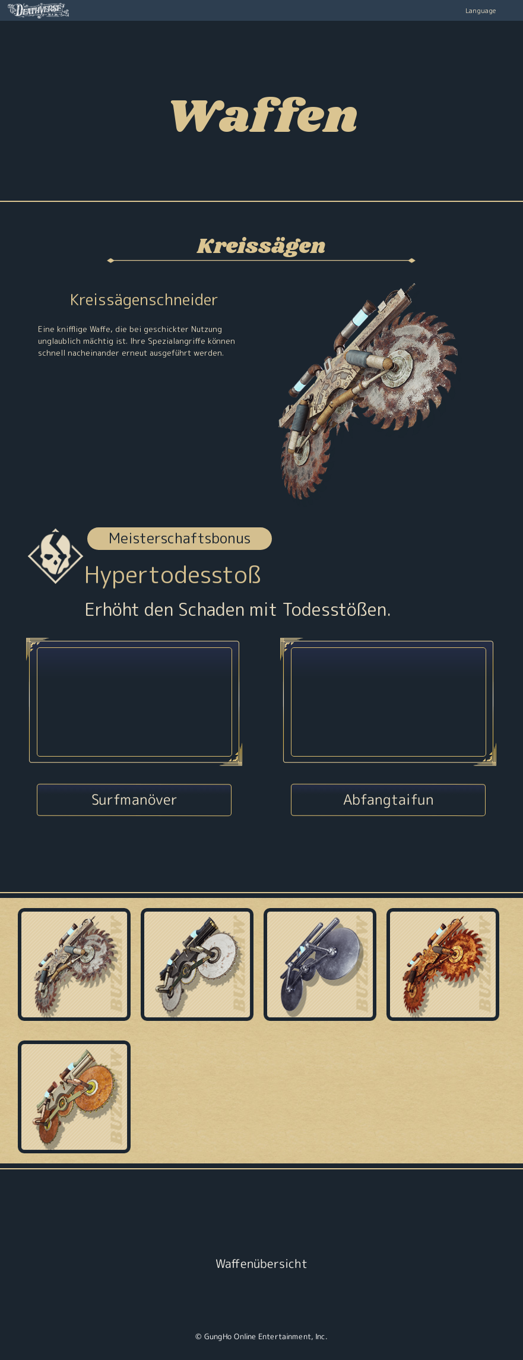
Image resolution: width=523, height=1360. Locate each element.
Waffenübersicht (261, 1263)
